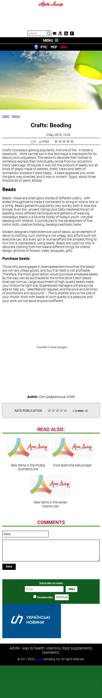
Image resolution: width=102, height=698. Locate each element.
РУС (44, 47)
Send (9, 566)
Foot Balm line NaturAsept (72, 452)
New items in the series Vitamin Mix (50, 491)
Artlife (39, 659)
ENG (63, 47)
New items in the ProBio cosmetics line (28, 454)
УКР (53, 47)
